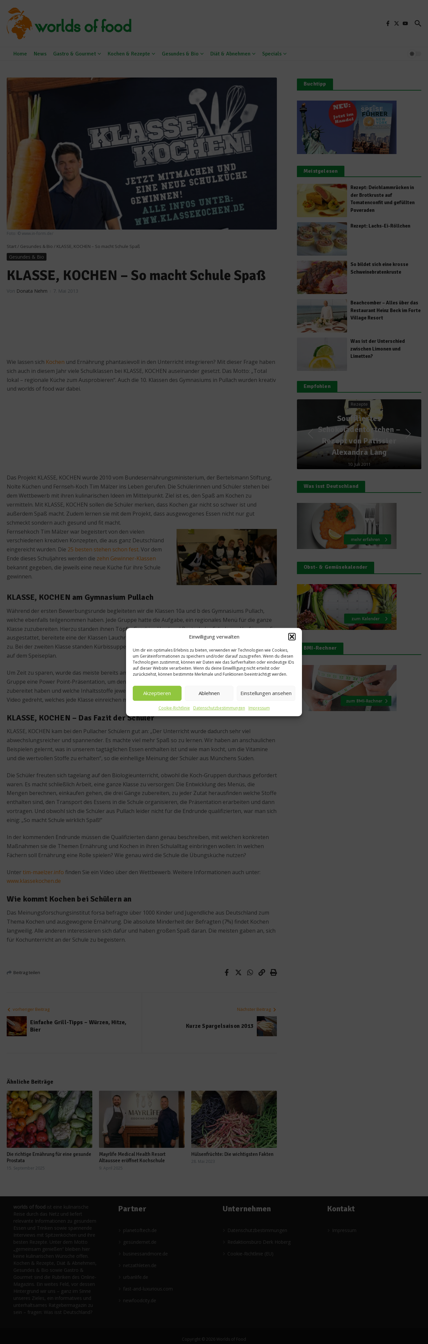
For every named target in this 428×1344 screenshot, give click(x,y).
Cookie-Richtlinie (174, 708)
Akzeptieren (157, 693)
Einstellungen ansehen (266, 693)
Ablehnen (209, 693)
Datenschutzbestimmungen (219, 708)
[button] (292, 637)
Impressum (259, 708)
